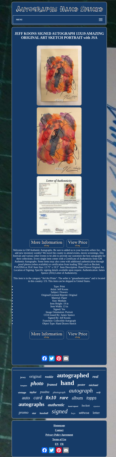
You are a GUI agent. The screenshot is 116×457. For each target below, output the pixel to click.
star (34, 413)
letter (96, 413)
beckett (86, 405)
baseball (44, 413)
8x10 (51, 397)
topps (91, 398)
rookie (49, 377)
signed (60, 411)
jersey (23, 377)
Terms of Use (59, 439)
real (95, 377)
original (35, 376)
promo (23, 412)
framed (52, 384)
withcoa (84, 413)
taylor (33, 392)
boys (73, 413)
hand (67, 382)
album (77, 398)
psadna (44, 392)
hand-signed (73, 406)
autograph (81, 390)
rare (64, 397)
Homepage (59, 425)
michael (93, 385)
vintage (22, 392)
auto (26, 397)
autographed (73, 375)
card (37, 397)
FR (62, 444)
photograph (59, 392)
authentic (56, 404)
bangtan (23, 385)
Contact (59, 430)
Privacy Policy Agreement (59, 434)
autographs (31, 404)
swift (98, 392)
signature (96, 406)
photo (37, 383)
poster (81, 384)
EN (56, 444)
